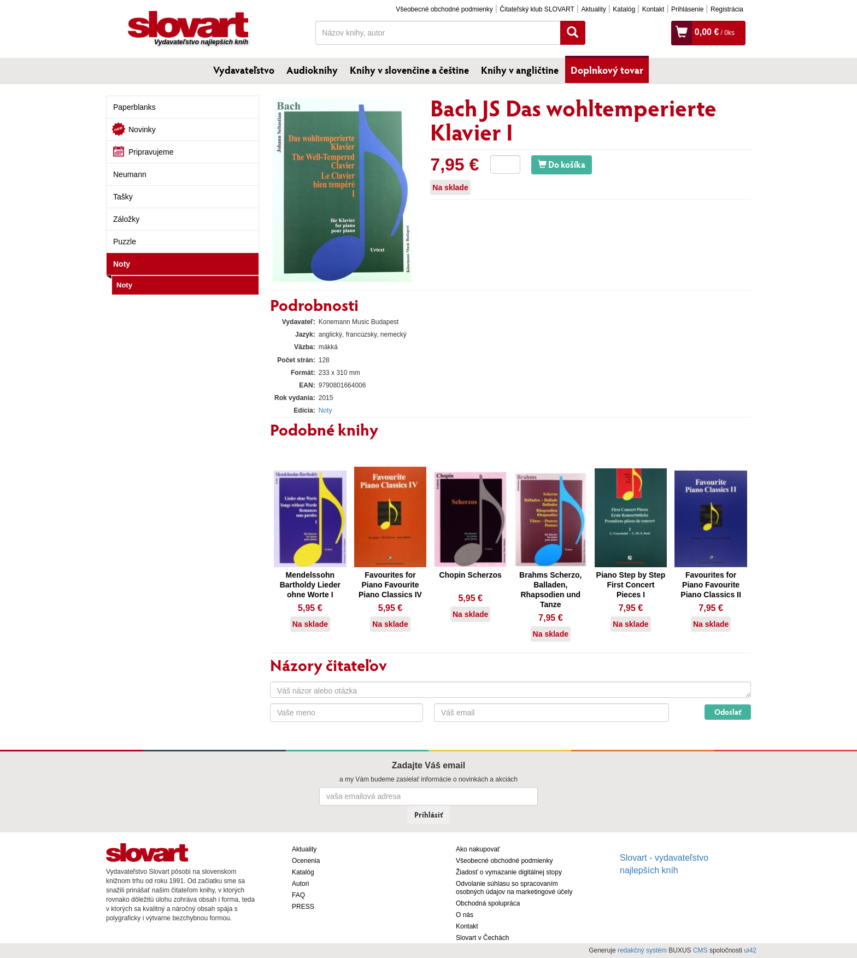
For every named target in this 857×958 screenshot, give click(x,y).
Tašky (123, 196)
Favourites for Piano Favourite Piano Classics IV (390, 585)
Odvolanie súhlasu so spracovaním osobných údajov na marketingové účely (514, 888)
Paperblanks (134, 107)
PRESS (303, 906)
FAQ (298, 895)
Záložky (126, 219)
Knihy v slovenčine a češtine (409, 70)
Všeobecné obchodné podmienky (444, 9)
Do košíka (561, 164)
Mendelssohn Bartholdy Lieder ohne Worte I (310, 585)
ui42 (750, 950)
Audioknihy (312, 70)
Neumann (129, 174)
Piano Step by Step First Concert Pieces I (631, 585)
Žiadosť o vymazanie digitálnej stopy (509, 872)
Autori (300, 884)
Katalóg (624, 9)
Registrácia (727, 9)
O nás (464, 915)
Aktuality (593, 9)
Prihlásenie (687, 9)
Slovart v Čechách (482, 938)
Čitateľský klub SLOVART (537, 9)
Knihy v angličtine (520, 70)
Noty (121, 264)
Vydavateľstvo (243, 70)
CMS (700, 950)
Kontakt (653, 9)
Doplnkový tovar (607, 70)
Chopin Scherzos (470, 575)
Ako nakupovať (478, 849)
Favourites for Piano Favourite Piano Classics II (710, 585)
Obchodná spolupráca (488, 903)
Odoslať (727, 712)
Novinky (142, 129)
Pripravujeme (150, 152)
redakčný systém (642, 950)
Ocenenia (306, 861)
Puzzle (124, 241)
